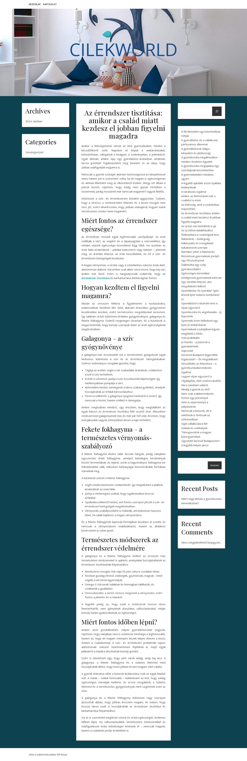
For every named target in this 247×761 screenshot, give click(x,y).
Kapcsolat (50, 4)
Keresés (214, 465)
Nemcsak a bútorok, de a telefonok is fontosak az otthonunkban (196, 415)
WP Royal (62, 754)
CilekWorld (123, 49)
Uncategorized (34, 152)
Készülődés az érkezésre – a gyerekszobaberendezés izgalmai (198, 368)
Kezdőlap (35, 4)
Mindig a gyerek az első (195, 389)
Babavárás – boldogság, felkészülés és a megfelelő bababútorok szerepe (197, 243)
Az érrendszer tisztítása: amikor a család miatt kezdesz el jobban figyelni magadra (201, 217)
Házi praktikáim (190, 337)
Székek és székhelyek (194, 428)
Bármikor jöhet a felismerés (198, 251)
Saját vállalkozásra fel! (194, 423)
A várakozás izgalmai (193, 191)
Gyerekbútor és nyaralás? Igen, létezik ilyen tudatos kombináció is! (200, 295)
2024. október (34, 121)
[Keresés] (217, 111)
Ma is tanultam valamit (194, 385)
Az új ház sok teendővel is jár (198, 226)
